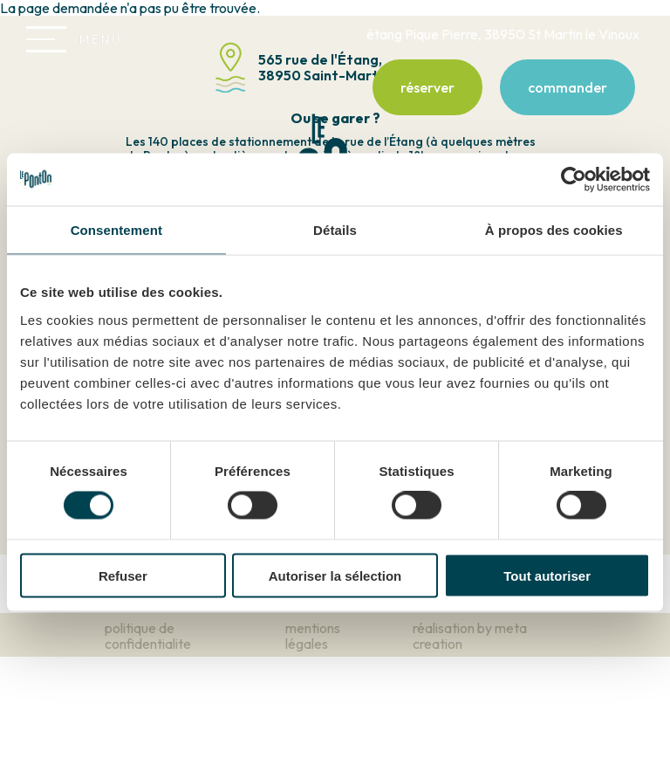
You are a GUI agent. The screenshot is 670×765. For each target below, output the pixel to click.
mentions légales (312, 635)
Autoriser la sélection (335, 575)
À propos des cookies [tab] (554, 230)
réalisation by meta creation (470, 635)
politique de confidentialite (148, 635)
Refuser (123, 575)
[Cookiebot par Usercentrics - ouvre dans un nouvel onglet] (573, 180)
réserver (427, 87)
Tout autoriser (547, 575)
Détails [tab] (335, 230)
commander (567, 87)
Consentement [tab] (116, 230)
